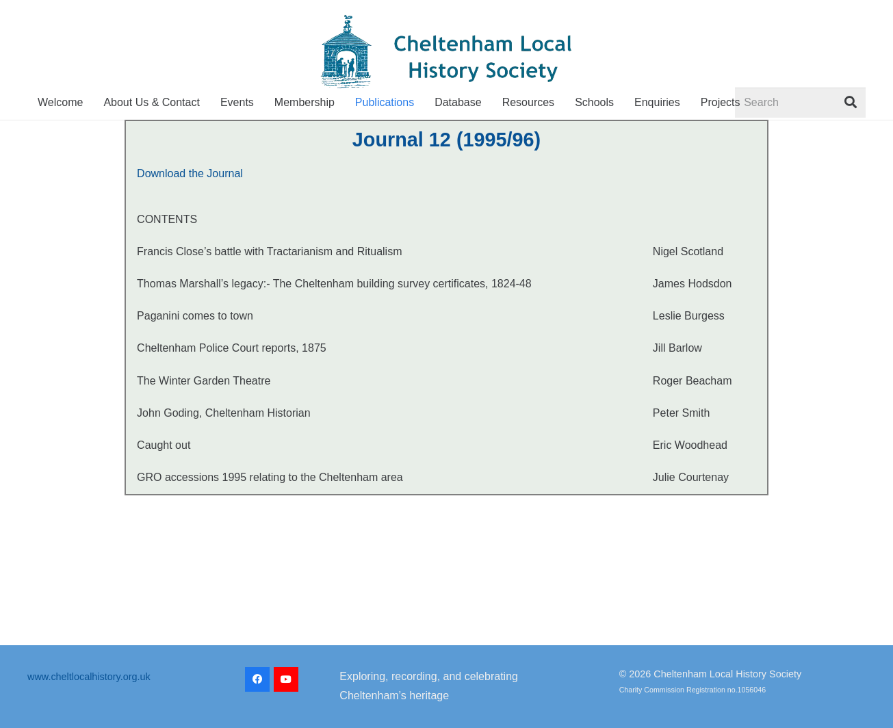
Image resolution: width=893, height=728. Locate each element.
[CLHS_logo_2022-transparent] (446, 52)
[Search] (800, 103)
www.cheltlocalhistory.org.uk (89, 676)
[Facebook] (257, 679)
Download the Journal (190, 173)
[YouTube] (286, 679)
